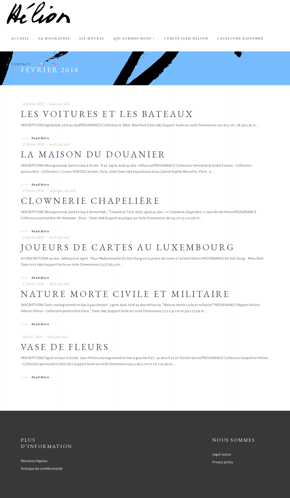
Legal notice (221, 454)
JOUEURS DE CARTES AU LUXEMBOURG (128, 247)
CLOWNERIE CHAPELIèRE (90, 201)
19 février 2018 (33, 190)
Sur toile (64, 103)
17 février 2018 (33, 283)
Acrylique (56, 190)
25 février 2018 (33, 144)
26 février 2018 (33, 103)
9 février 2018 (32, 336)
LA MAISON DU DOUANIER (93, 154)
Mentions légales (34, 461)
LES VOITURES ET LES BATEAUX (107, 114)
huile (53, 103)
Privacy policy (222, 462)
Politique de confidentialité (42, 468)
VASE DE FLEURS (65, 347)
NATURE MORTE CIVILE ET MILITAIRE (125, 294)
